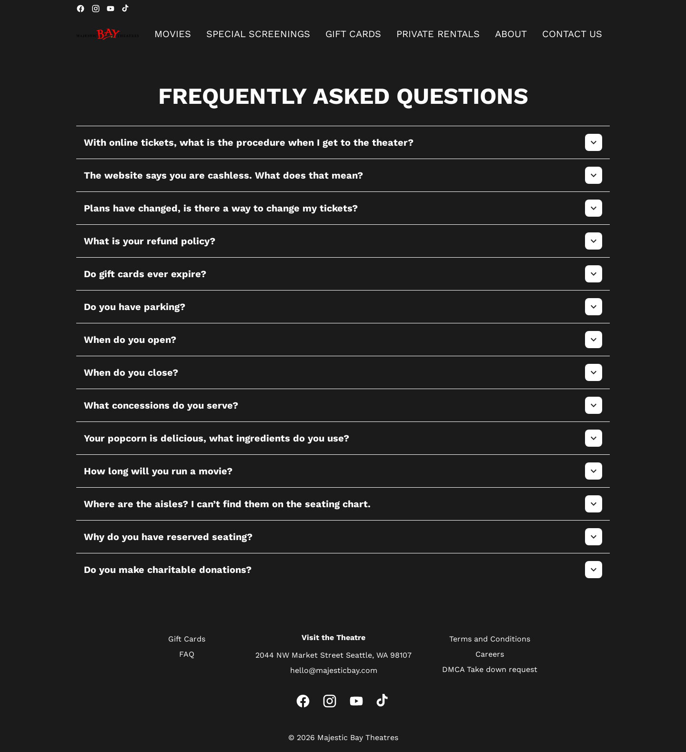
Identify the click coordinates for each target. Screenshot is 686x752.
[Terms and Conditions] (489, 639)
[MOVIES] (172, 34)
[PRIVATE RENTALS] (438, 34)
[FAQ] (186, 654)
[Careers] (489, 654)
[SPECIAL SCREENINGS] (258, 34)
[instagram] (95, 8)
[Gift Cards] (186, 639)
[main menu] (378, 34)
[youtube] (110, 8)
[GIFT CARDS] (353, 34)
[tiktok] (125, 8)
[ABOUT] (511, 34)
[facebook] (80, 8)
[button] (343, 142)
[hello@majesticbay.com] (333, 670)
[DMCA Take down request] (489, 669)
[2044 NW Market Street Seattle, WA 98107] (333, 655)
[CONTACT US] (572, 34)
